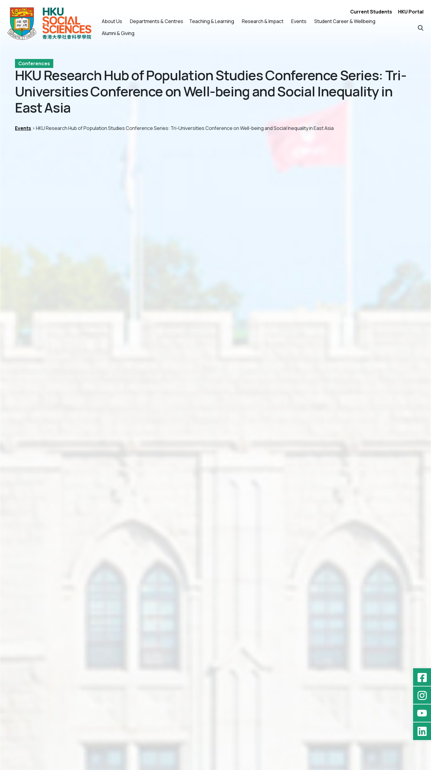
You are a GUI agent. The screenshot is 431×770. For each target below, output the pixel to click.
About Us (112, 21)
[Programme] (259, 393)
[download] (251, 290)
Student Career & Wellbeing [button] (344, 21)
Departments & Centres (156, 21)
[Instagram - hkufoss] (422, 695)
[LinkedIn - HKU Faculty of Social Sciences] (422, 731)
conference (236, 364)
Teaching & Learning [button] (211, 21)
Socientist (402, 364)
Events (23, 128)
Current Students (371, 11)
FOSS (263, 364)
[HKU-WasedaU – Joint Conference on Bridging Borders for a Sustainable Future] (350, 561)
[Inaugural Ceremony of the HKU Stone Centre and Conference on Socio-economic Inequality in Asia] (215, 561)
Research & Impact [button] (262, 21)
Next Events (391, 444)
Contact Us (150, 704)
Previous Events (45, 444)
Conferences (34, 63)
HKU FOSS (36, 766)
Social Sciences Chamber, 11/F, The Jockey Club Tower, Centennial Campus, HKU (110, 244)
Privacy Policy (153, 715)
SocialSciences (364, 364)
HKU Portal (411, 11)
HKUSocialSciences (316, 364)
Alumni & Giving (118, 33)
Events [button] (298, 21)
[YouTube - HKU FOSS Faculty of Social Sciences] (422, 713)
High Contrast (153, 726)
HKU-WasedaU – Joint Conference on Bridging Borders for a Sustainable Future (349, 615)
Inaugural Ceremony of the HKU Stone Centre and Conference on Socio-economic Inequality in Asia (209, 615)
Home (144, 693)
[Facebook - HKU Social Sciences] (422, 677)
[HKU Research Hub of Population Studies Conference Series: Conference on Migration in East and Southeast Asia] (80, 561)
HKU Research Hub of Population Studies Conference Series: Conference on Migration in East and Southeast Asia (78, 618)
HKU (281, 364)
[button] (421, 27)
